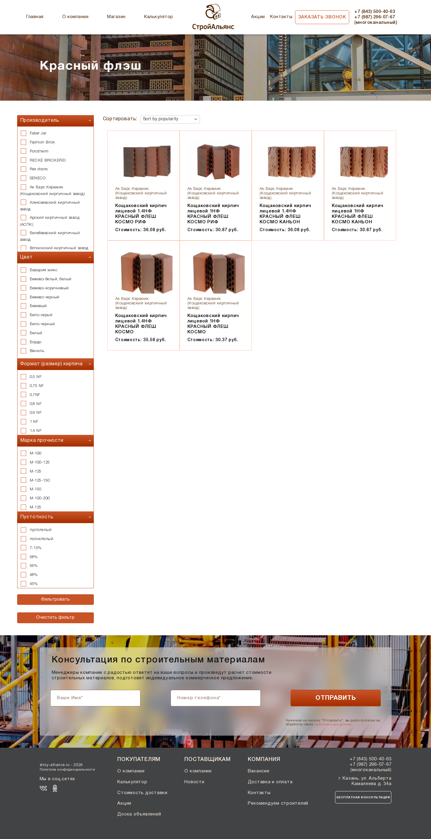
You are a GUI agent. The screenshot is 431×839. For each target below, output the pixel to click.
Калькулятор (158, 17)
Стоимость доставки (142, 793)
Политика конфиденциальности (67, 769)
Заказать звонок (322, 17)
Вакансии (258, 771)
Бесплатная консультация (363, 797)
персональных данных (333, 724)
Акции (258, 17)
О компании (75, 17)
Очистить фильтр (55, 617)
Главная (34, 17)
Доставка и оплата (270, 782)
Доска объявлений (139, 814)
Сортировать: (120, 119)
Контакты (281, 17)
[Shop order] (170, 119)
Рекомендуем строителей (278, 803)
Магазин (116, 17)
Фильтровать (55, 599)
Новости (194, 782)
